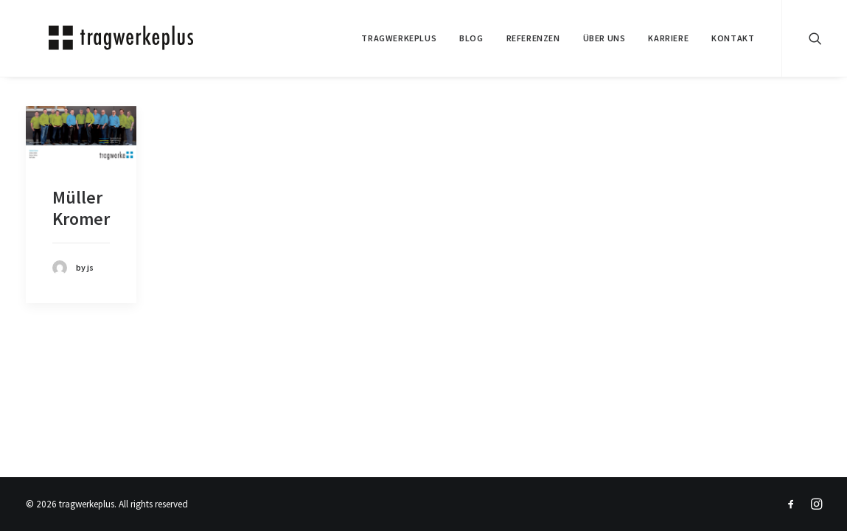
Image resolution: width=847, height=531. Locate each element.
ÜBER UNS (604, 38)
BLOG (471, 38)
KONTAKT (732, 38)
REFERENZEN (533, 38)
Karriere (668, 38)
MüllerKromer (81, 208)
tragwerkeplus (398, 38)
